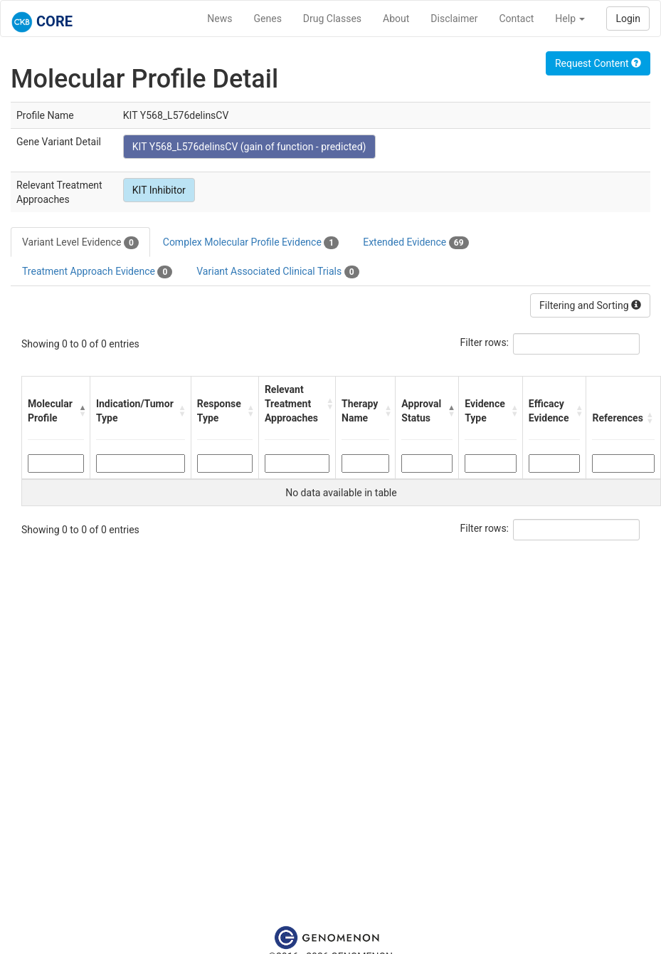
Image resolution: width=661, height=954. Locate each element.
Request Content (598, 63)
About (396, 18)
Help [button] (570, 18)
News (219, 18)
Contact (516, 18)
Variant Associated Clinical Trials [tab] (277, 272)
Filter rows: (484, 342)
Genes (268, 18)
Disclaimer (453, 18)
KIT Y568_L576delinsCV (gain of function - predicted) (249, 146)
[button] (80, 411)
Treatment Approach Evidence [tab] (97, 272)
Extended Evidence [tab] (415, 242)
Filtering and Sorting (590, 305)
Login (627, 18)
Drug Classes (332, 18)
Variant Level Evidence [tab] (80, 242)
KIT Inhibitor (159, 190)
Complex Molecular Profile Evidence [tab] (251, 242)
